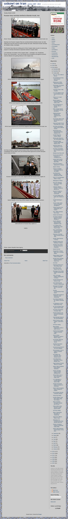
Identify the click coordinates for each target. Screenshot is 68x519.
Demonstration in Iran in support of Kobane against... (58, 351)
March (54, 445)
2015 (53, 65)
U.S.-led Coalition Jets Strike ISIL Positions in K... (58, 196)
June (54, 439)
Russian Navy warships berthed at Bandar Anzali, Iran (58, 259)
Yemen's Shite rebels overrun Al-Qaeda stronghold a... (57, 204)
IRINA (27, 252)
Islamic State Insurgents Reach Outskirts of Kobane (58, 389)
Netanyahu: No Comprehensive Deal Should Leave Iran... (58, 421)
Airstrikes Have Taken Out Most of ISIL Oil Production (58, 246)
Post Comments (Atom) (15, 263)
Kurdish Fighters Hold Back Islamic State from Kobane (58, 398)
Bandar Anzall (10, 252)
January (55, 449)
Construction (54, 53)
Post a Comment (9, 257)
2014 (53, 67)
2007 (53, 463)
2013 (53, 451)
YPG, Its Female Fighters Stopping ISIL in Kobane (58, 276)
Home (26, 260)
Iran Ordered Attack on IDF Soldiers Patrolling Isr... (58, 300)
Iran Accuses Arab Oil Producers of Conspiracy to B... (58, 156)
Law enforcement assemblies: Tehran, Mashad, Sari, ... (58, 360)
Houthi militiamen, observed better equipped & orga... (57, 222)
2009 (53, 459)
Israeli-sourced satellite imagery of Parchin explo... (58, 332)
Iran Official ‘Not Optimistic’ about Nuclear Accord (57, 356)
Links (53, 58)
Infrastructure (55, 54)
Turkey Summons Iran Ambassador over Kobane (58, 208)
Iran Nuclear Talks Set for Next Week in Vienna (58, 341)
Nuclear (53, 41)
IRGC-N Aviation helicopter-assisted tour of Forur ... (57, 403)
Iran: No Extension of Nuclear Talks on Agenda (57, 106)
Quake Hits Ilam (56, 249)
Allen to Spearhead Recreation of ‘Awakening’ (57, 413)
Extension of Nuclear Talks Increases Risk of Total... (58, 235)
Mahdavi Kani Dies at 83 (58, 153)
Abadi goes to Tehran (57, 180)
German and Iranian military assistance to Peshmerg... (58, 385)
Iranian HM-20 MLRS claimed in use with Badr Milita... (57, 160)
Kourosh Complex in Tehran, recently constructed (57, 192)
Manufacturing (55, 56)
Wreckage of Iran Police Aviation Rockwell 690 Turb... (58, 272)
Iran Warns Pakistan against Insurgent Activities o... (57, 218)
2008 (53, 461)
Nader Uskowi (56, 491)
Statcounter (53, 501)
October (55, 73)
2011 (53, 455)
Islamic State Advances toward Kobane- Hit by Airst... (58, 430)
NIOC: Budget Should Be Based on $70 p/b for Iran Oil (58, 110)
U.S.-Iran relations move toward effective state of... (58, 94)
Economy (54, 51)
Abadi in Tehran (56, 166)
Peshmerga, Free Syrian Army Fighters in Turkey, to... (58, 86)
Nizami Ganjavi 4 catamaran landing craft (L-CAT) (57, 101)
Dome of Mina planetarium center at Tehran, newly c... (58, 336)
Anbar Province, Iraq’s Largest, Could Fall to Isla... (58, 321)
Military (53, 39)
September (55, 433)
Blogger (40, 514)
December (55, 69)
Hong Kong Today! (57, 395)
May (54, 441)
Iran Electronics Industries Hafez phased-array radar (57, 174)
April (54, 443)
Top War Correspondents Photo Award (58, 291)
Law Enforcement (56, 44)
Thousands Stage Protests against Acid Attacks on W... (58, 142)
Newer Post (6, 260)
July (54, 437)
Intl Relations (55, 49)
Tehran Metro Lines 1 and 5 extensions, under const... (57, 376)
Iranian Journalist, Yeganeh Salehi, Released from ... (57, 372)
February (55, 447)
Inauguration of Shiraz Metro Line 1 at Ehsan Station (58, 252)
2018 (53, 63)
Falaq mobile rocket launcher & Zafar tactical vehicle (57, 407)
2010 (53, 457)
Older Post (45, 260)
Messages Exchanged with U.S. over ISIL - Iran (58, 287)
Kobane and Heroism (57, 214)
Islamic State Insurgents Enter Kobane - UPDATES (58, 367)
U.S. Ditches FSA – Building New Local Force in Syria (57, 226)
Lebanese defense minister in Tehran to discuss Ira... (58, 188)
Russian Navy (31, 252)
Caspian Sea (16, 252)
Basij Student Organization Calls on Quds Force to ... (58, 328)
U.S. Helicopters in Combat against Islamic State (57, 380)
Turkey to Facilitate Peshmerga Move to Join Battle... (58, 170)
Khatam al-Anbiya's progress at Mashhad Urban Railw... (58, 425)
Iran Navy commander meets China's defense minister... (58, 127)
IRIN (24, 252)
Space (53, 42)
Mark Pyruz (55, 490)
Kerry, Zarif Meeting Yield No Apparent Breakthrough (57, 231)
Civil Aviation (54, 46)
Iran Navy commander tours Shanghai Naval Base (58, 150)
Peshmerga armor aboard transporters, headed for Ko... (58, 132)
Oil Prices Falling (57, 324)
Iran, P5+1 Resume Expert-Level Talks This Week (57, 183)
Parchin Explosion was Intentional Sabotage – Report (58, 314)
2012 (53, 453)
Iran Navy (21, 252)
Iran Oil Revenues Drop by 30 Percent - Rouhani (58, 79)
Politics (53, 48)
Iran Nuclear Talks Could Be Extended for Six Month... (58, 120)
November (55, 71)
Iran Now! (55, 262)
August (55, 435)
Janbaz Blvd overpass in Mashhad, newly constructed (58, 296)
